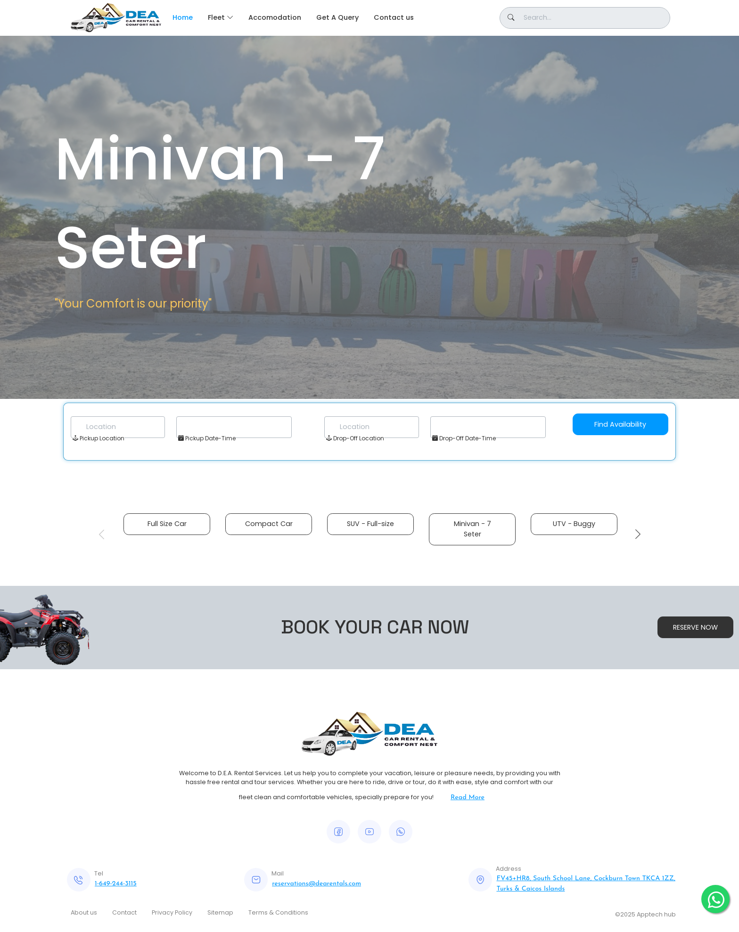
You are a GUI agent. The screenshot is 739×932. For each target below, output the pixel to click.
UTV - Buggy (574, 523)
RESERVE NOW (695, 627)
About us (84, 912)
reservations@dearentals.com (316, 883)
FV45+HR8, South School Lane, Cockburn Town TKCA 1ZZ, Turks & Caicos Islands (585, 883)
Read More (467, 797)
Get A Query (337, 17)
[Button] (585, 18)
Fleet (216, 17)
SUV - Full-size (370, 523)
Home (182, 17)
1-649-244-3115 (116, 883)
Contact (124, 912)
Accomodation (274, 17)
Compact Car (269, 523)
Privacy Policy (172, 912)
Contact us (394, 17)
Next (637, 534)
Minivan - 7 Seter (472, 529)
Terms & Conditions (278, 912)
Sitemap (220, 912)
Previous (101, 534)
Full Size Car (167, 523)
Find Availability (620, 424)
